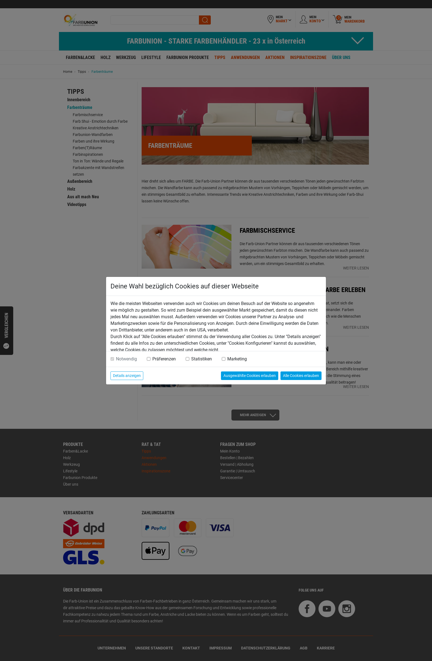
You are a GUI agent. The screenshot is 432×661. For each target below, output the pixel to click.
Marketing (237, 359)
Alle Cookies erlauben (301, 375)
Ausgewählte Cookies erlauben (249, 375)
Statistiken (201, 359)
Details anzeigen (127, 375)
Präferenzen (164, 359)
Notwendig (126, 359)
